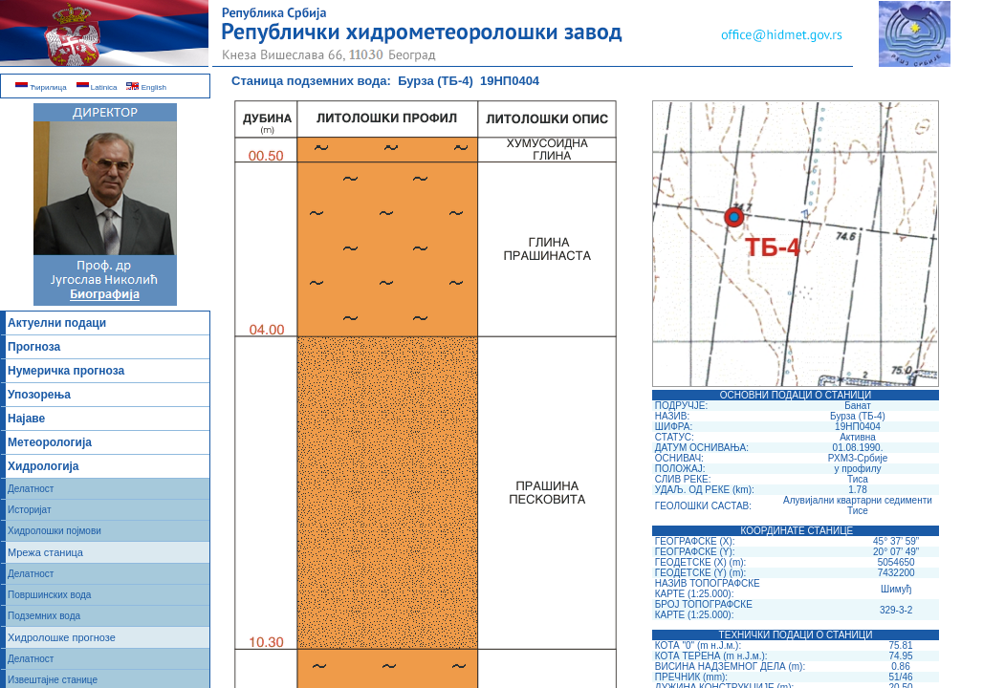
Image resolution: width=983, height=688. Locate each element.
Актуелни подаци (57, 323)
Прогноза (34, 347)
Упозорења (39, 394)
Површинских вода (49, 595)
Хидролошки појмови (54, 531)
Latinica (97, 87)
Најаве (26, 418)
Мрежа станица (45, 552)
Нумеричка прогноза (66, 370)
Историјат (30, 510)
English (145, 87)
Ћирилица (41, 87)
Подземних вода (44, 616)
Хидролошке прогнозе (62, 637)
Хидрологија (43, 466)
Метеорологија (50, 442)
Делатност (31, 489)
